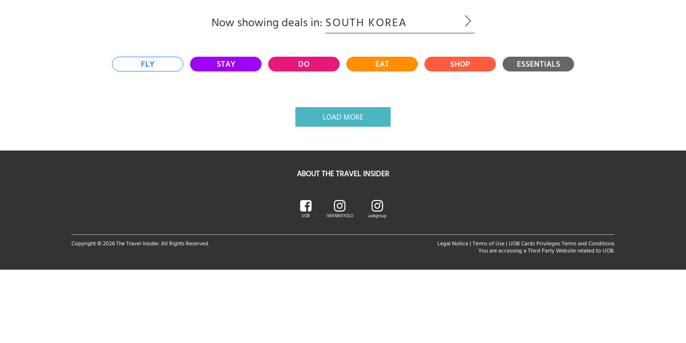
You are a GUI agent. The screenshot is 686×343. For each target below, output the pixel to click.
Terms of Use (488, 243)
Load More (343, 116)
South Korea (399, 21)
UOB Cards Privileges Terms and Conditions (562, 243)
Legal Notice (452, 243)
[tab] (147, 64)
